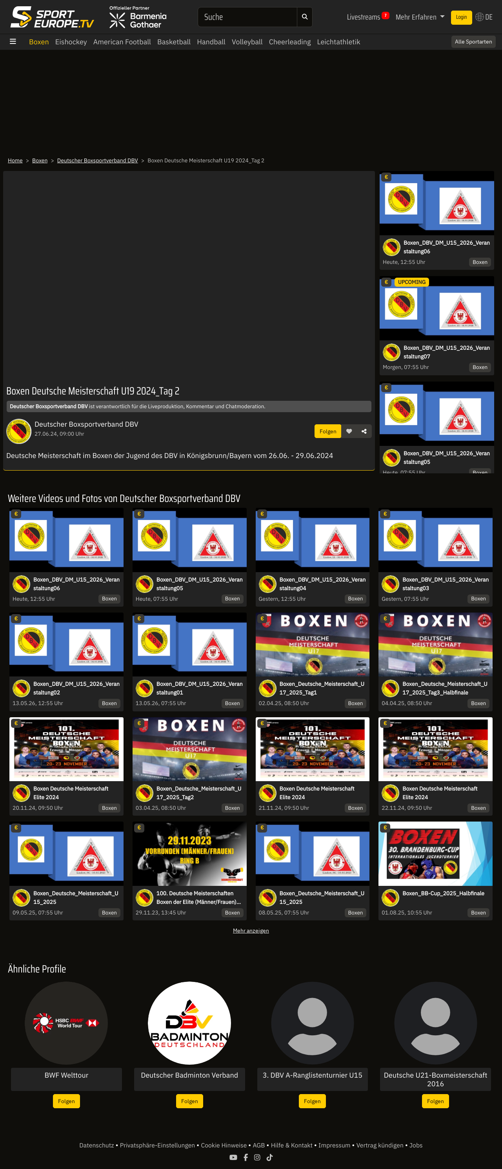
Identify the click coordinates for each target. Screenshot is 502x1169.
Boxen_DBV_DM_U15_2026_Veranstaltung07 (447, 352)
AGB (259, 1145)
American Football (122, 41)
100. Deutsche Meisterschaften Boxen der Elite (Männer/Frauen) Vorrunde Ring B (196, 898)
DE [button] (484, 17)
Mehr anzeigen (251, 930)
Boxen (39, 41)
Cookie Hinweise (224, 1145)
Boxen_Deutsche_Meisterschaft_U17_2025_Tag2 (198, 793)
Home (15, 160)
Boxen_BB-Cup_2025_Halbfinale (443, 893)
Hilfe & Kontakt (292, 1145)
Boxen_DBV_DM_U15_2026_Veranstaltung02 (76, 688)
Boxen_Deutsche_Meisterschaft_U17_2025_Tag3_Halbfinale (444, 688)
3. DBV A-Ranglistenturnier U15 (312, 1075)
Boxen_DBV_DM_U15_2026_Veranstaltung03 (445, 584)
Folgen (328, 431)
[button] (349, 431)
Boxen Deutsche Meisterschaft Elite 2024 (70, 793)
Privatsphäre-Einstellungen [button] (158, 1145)
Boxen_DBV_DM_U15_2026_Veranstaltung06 (447, 247)
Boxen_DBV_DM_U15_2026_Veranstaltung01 (199, 688)
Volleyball (247, 41)
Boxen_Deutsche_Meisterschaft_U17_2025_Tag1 (322, 688)
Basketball (174, 41)
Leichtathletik (338, 41)
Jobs (416, 1145)
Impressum (335, 1145)
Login (461, 17)
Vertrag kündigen (380, 1145)
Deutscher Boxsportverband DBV (97, 160)
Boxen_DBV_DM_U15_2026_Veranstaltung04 (323, 584)
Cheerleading (290, 41)
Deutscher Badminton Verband (189, 1075)
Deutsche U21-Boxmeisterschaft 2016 (435, 1079)
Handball (211, 41)
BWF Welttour (66, 1075)
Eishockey (71, 41)
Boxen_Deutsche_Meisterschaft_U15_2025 (75, 897)
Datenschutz (97, 1145)
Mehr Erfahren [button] (417, 17)
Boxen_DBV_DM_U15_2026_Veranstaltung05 (447, 457)
